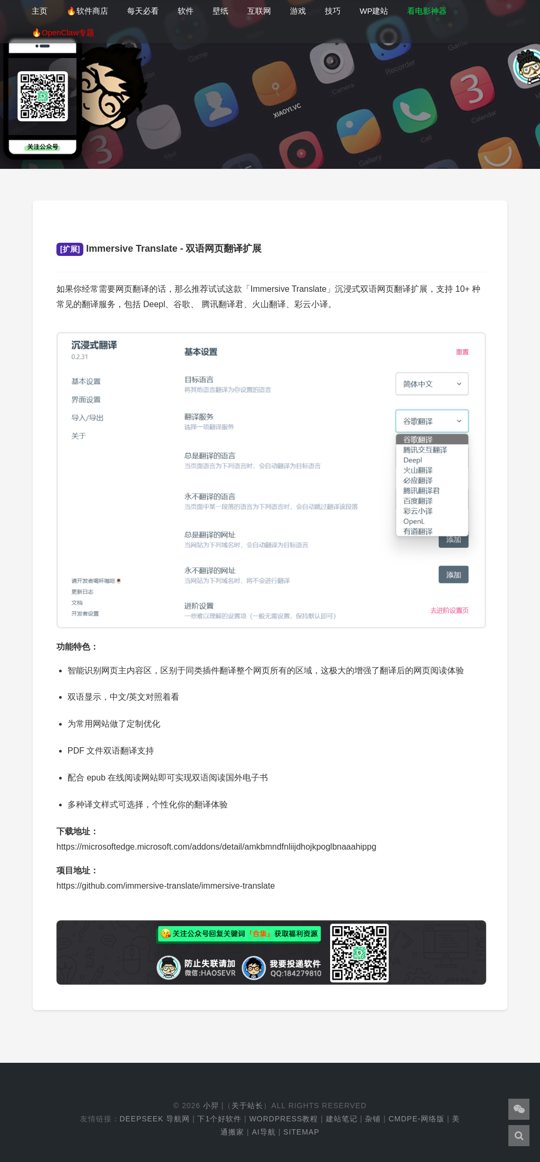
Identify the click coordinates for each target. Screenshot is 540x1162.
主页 (39, 10)
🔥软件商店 (87, 10)
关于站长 (247, 1105)
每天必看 (143, 10)
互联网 (259, 10)
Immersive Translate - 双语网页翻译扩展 (159, 248)
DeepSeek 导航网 (155, 1119)
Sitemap (301, 1132)
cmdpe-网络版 (417, 1119)
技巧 (333, 10)
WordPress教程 (284, 1119)
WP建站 (374, 10)
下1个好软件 (219, 1119)
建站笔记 (342, 1119)
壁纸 (220, 10)
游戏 (298, 10)
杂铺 (373, 1119)
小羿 (211, 1105)
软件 (186, 10)
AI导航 (264, 1132)
